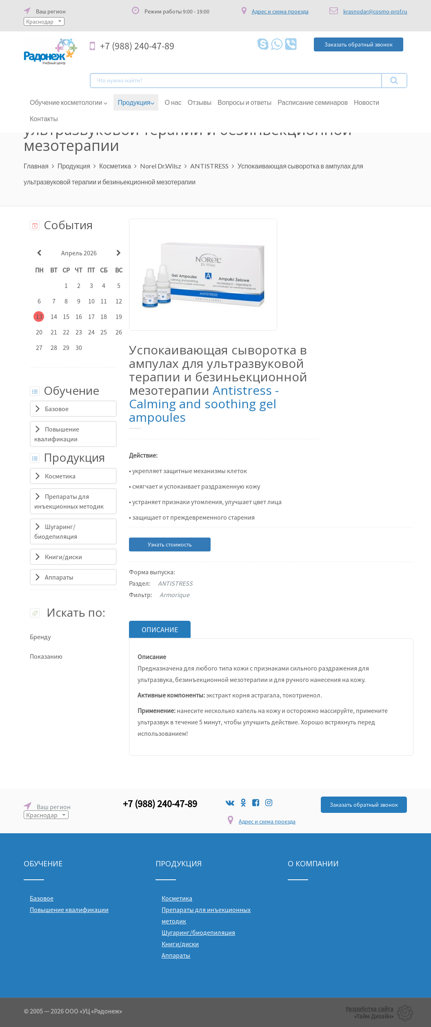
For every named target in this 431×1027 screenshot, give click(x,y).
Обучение (64, 390)
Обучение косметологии (68, 102)
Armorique (174, 595)
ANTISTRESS (209, 166)
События (61, 224)
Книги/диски (63, 557)
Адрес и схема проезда (267, 821)
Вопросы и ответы (244, 102)
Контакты (44, 118)
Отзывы (200, 102)
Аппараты (59, 577)
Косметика (115, 166)
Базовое (57, 409)
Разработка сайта (369, 1008)
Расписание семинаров (313, 102)
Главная (36, 166)
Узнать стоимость (170, 544)
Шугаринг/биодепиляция (198, 932)
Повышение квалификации (69, 909)
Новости (366, 102)
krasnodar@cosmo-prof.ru (375, 11)
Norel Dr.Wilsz (160, 166)
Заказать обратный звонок (364, 804)
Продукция (136, 102)
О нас (172, 102)
